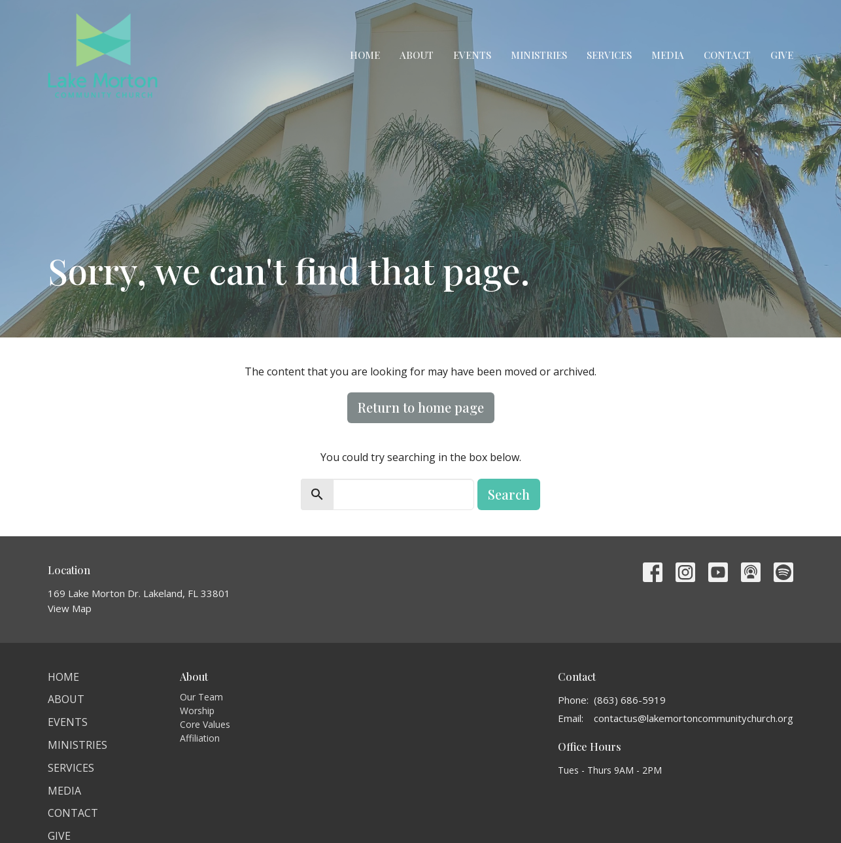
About (417, 54)
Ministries (539, 54)
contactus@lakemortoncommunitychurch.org (693, 718)
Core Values (205, 724)
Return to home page (421, 407)
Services (609, 54)
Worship (197, 710)
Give (781, 54)
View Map (70, 608)
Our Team (201, 697)
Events (472, 54)
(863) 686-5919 (630, 699)
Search (509, 494)
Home (365, 54)
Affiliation (200, 738)
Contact (727, 54)
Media (667, 54)
